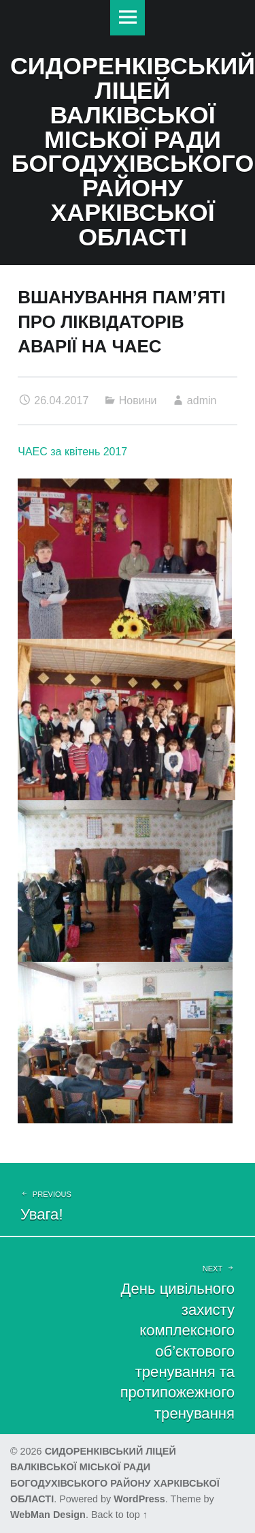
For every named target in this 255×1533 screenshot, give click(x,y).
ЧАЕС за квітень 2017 (72, 451)
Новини (138, 400)
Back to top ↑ (119, 1514)
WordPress (139, 1498)
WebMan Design (48, 1514)
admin (202, 400)
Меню (128, 17)
